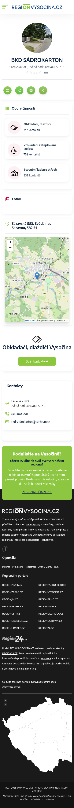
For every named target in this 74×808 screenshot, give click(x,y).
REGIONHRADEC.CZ (13, 627)
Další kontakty (37, 361)
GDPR (65, 787)
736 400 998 (19, 414)
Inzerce (6, 566)
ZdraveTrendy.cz (11, 686)
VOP (34, 791)
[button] (37, 276)
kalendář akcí (42, 529)
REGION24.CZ (46, 627)
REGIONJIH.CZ (10, 599)
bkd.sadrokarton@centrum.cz (30, 422)
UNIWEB (46, 658)
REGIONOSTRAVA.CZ (50, 620)
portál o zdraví (30, 681)
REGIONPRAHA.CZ (12, 606)
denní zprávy (33, 524)
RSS (56, 566)
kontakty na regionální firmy (18, 529)
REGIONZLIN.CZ (47, 606)
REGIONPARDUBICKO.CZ (52, 584)
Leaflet (30, 320)
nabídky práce (58, 529)
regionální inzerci (11, 539)
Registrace (30, 566)
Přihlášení (17, 566)
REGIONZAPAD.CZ (12, 592)
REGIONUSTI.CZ (11, 613)
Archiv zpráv (45, 566)
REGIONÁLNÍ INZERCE (37, 492)
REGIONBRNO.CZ (48, 599)
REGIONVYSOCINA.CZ (51, 592)
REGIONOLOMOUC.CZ (51, 613)
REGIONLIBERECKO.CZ (15, 620)
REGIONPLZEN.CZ (12, 584)
